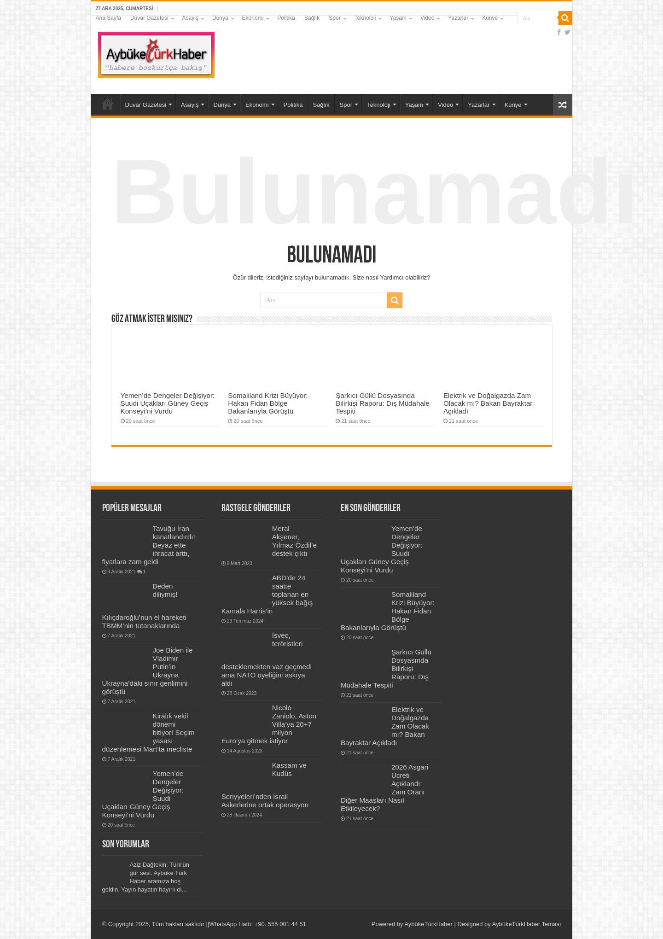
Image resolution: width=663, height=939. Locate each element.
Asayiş (190, 18)
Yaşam (398, 18)
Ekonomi (253, 18)
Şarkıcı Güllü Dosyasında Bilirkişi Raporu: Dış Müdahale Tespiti (383, 403)
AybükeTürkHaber (428, 924)
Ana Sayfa (108, 18)
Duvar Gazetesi (149, 18)
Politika (286, 18)
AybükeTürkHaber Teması (526, 924)
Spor (334, 18)
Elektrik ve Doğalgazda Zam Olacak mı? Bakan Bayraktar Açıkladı (488, 403)
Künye (490, 18)
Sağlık (312, 18)
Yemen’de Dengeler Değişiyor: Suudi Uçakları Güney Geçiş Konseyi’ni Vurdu (168, 403)
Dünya (220, 18)
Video (427, 18)
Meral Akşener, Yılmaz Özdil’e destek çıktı (294, 541)
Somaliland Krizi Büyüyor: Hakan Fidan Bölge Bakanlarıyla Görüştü (268, 403)
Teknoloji (365, 18)
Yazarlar (458, 18)
